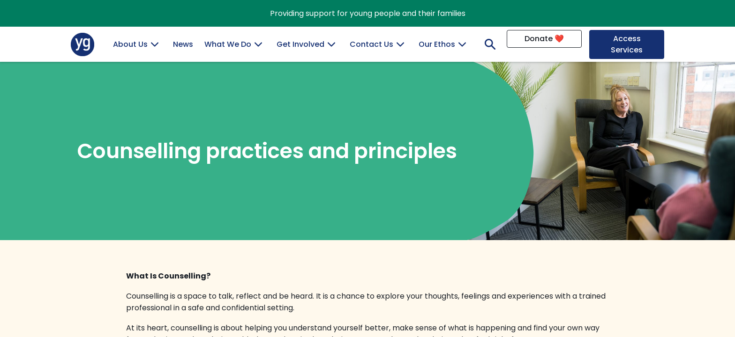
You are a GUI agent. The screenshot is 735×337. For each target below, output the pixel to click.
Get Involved (300, 44)
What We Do (227, 44)
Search (487, 44)
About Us (130, 44)
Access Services (627, 44)
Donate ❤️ (544, 38)
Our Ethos (437, 44)
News (183, 44)
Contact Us (371, 44)
